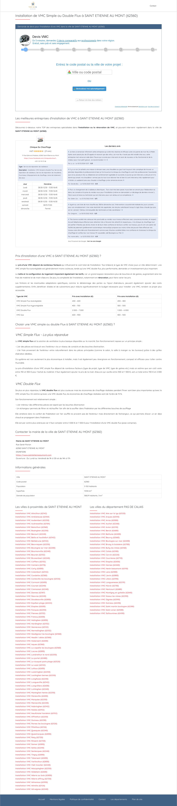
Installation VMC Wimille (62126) (30, 785)
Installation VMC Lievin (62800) (104, 575)
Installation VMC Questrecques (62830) (33, 734)
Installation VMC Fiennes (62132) (30, 613)
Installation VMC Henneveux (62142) (32, 627)
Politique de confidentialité (82, 799)
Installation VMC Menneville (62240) (32, 703)
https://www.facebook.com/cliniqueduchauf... (40, 158)
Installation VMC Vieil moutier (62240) (33, 765)
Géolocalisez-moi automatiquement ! (89, 89)
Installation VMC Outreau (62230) (30, 720)
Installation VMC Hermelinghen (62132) (33, 630)
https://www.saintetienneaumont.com (33, 455)
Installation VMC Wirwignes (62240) (31, 789)
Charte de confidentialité (121, 106)
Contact (153, 6)
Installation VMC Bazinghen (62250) (31, 530)
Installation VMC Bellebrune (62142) (31, 541)
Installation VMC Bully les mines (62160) (108, 548)
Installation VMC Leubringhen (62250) (32, 672)
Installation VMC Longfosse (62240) (31, 679)
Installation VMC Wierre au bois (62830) (33, 775)
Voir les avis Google (94, 241)
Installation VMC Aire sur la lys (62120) (107, 513)
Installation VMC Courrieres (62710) (106, 558)
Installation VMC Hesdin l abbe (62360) (33, 637)
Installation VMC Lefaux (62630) (30, 668)
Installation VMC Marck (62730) (104, 585)
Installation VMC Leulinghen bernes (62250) (35, 675)
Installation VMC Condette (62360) (31, 575)
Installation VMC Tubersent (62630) (31, 758)
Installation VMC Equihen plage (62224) (33, 603)
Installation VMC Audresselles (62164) (32, 523)
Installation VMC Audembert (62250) (32, 520)
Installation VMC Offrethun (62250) (31, 716)
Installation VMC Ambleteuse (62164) (32, 517)
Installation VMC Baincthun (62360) (31, 527)
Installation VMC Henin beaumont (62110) (109, 568)
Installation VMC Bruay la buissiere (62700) (110, 544)
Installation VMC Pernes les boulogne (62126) (36, 723)
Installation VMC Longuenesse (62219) (107, 582)
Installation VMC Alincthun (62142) (31, 513)
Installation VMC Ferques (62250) (30, 610)
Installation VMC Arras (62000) (104, 520)
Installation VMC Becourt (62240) (30, 534)
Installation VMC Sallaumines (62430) (107, 613)
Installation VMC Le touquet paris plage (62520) (37, 661)
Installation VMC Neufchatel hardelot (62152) (36, 713)
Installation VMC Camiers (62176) (30, 565)
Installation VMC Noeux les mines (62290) (109, 596)
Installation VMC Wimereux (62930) (31, 782)
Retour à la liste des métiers (89, 100)
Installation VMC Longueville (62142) (32, 682)
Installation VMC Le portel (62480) (31, 658)
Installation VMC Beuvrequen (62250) (32, 544)
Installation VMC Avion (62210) (104, 527)
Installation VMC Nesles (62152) (29, 710)
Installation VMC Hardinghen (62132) (32, 623)
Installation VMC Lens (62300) (103, 572)
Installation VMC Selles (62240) (29, 748)
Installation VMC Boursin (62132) (30, 555)
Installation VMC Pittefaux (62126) (31, 727)
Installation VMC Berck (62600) (104, 530)
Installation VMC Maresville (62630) (31, 696)
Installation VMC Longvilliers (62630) (32, 686)
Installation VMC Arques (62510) (104, 517)
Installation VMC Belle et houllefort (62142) (35, 537)
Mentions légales (57, 799)
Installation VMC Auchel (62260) (104, 523)
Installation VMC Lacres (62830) (30, 651)
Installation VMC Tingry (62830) (29, 754)
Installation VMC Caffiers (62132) (30, 561)
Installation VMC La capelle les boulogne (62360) (38, 648)
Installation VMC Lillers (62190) (104, 579)
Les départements (119, 799)
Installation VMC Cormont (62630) (31, 582)
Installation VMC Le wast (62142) (30, 665)
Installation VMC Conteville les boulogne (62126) (37, 579)
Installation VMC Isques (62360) (29, 644)
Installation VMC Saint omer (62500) (106, 610)
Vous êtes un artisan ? (153, 106)
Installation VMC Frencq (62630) (30, 617)
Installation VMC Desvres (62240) (30, 596)
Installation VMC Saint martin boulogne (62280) (112, 606)
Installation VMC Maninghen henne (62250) (35, 692)
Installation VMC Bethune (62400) (105, 534)
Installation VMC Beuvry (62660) (105, 537)
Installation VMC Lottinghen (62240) (32, 689)
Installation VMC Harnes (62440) (105, 565)
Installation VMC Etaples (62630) (30, 606)
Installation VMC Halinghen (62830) (31, 620)
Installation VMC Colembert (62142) (31, 572)
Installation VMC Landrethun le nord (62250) (36, 654)
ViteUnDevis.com (142, 106)
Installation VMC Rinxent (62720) (30, 741)
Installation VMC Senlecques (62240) (32, 751)
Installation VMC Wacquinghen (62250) (33, 768)
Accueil (41, 799)
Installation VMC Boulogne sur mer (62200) (35, 548)
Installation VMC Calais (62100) (104, 551)
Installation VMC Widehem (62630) (31, 772)
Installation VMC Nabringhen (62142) (32, 706)
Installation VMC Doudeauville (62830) (33, 599)
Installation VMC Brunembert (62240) (32, 558)
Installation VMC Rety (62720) (29, 737)
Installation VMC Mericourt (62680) (106, 589)
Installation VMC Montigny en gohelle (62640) (111, 592)
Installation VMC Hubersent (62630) (31, 641)
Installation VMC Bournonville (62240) (32, 551)
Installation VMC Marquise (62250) (31, 699)
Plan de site (137, 799)
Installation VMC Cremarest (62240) (32, 589)
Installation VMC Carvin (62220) (104, 555)
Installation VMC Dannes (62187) (30, 592)
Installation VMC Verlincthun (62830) (32, 761)
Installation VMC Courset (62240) (30, 585)
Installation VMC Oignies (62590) (105, 599)
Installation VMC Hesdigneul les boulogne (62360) (38, 634)
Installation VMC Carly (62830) (29, 568)
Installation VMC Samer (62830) (30, 744)
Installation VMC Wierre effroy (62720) (33, 779)
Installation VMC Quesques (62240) (31, 730)
